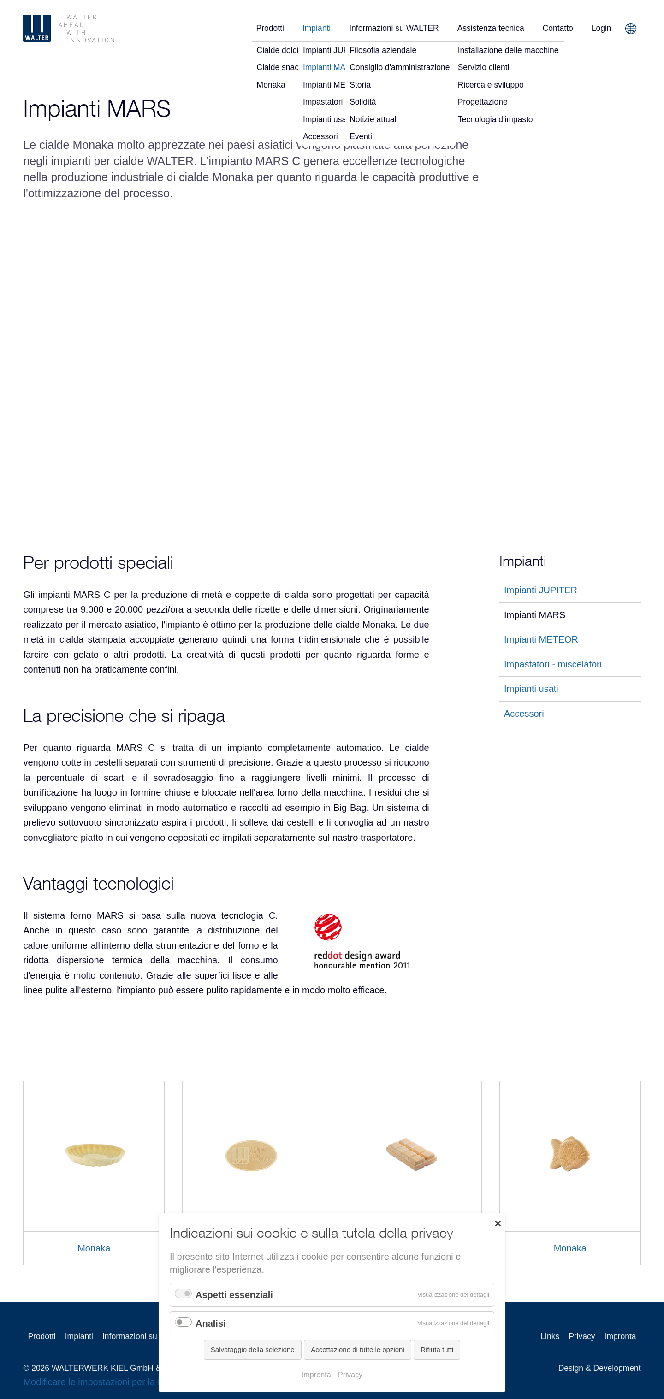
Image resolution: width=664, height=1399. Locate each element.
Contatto (558, 28)
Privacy (582, 1336)
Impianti (316, 28)
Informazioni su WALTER (394, 28)
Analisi (211, 1323)
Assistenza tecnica (490, 28)
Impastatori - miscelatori (553, 664)
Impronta (620, 1336)
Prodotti (270, 28)
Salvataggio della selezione (253, 1349)
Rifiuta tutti (437, 1349)
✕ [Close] (498, 1223)
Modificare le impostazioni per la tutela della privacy (128, 1382)
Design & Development (599, 1368)
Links (549, 1336)
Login (601, 28)
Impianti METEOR (541, 639)
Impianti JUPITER (540, 590)
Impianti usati (531, 689)
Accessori (524, 713)
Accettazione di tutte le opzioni (357, 1349)
